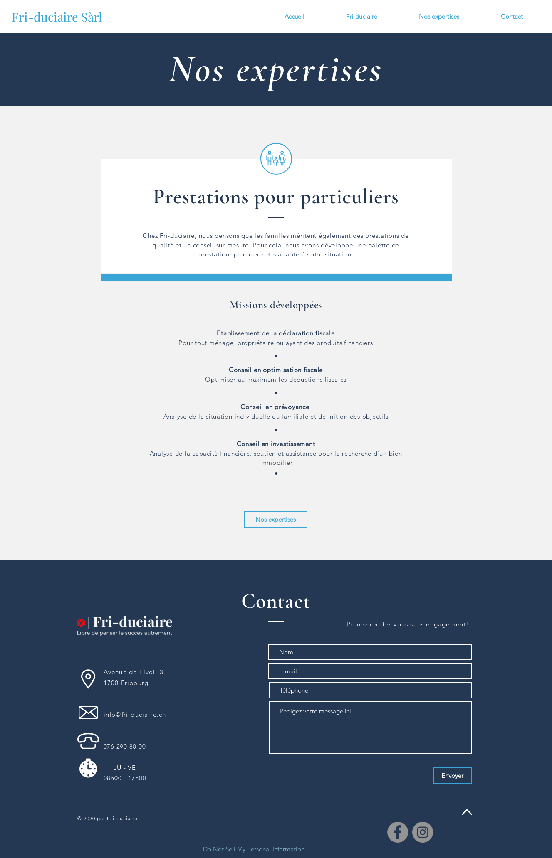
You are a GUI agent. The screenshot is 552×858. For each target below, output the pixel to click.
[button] (439, 16)
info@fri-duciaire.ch (135, 714)
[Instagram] (422, 832)
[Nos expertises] (275, 519)
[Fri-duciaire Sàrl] (57, 16)
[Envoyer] (452, 775)
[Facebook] (397, 832)
